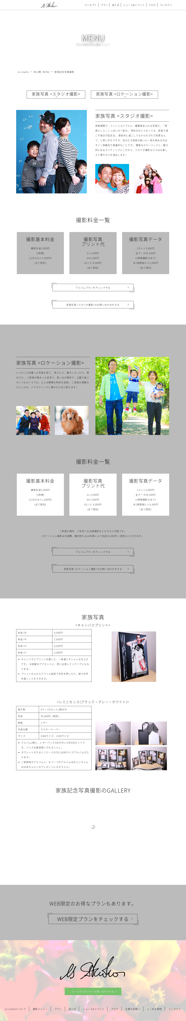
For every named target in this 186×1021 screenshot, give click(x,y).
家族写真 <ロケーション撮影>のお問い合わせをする (93, 568)
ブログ (152, 4)
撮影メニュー (40, 1008)
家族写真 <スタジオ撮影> (56, 94)
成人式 (115, 4)
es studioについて (15, 1008)
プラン (104, 4)
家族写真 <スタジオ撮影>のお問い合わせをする (93, 304)
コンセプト (90, 4)
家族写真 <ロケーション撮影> (124, 94)
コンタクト (166, 4)
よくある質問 (154, 1008)
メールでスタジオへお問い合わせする (93, 991)
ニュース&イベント (134, 4)
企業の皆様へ (132, 1008)
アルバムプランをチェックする (93, 287)
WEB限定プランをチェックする (93, 919)
